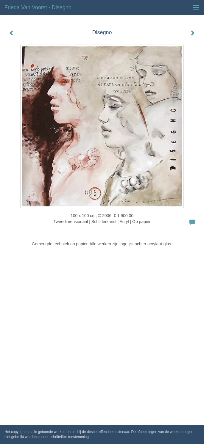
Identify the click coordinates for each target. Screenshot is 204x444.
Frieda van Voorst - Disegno (37, 7)
